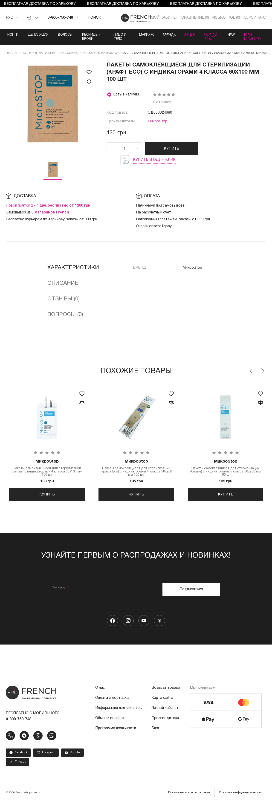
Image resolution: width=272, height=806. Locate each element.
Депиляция (38, 34)
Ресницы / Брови (91, 36)
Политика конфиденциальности (240, 795)
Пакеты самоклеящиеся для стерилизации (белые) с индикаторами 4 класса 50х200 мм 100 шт (225, 468)
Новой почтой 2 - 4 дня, (48, 205)
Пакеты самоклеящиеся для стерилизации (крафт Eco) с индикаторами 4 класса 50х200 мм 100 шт (136, 468)
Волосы (65, 34)
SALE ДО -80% (210, 36)
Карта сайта (162, 700)
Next (262, 370)
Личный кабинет (165, 710)
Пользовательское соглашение (189, 795)
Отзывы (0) (63, 298)
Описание (62, 283)
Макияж (141, 34)
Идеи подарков (252, 36)
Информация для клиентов (118, 710)
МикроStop (157, 121)
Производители (165, 720)
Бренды (165, 34)
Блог (155, 730)
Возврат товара (165, 690)
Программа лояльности (115, 730)
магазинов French (52, 212)
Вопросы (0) (65, 314)
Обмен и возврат (110, 720)
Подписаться (191, 591)
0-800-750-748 (60, 17)
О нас (100, 690)
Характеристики (73, 267)
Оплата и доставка (112, 700)
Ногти (12, 34)
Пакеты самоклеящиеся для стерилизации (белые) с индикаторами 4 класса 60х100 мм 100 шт (47, 468)
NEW (230, 34)
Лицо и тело (116, 36)
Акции (187, 34)
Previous (251, 370)
